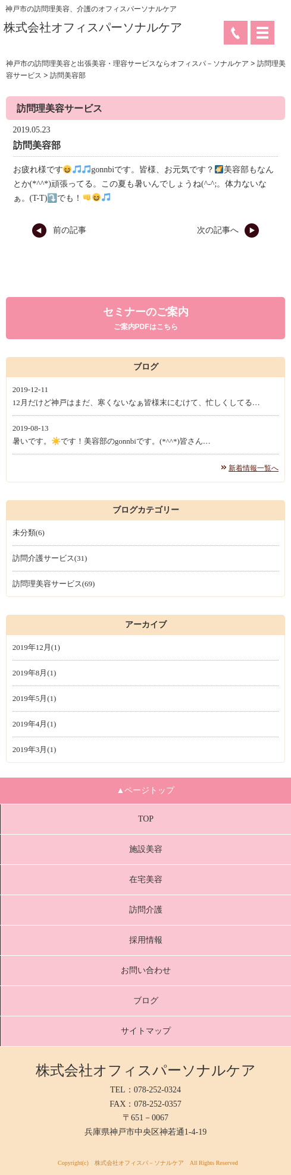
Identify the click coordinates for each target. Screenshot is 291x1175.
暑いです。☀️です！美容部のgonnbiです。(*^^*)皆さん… (111, 441)
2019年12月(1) (36, 647)
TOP (146, 818)
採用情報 (145, 940)
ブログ (145, 1000)
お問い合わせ (146, 970)
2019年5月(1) (34, 698)
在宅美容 (145, 879)
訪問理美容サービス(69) (53, 583)
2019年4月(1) (34, 723)
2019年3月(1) (34, 749)
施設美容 (145, 849)
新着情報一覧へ (254, 468)
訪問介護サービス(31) (49, 558)
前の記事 (59, 230)
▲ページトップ (146, 790)
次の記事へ (228, 230)
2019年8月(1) (34, 672)
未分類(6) (28, 532)
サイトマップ (146, 1030)
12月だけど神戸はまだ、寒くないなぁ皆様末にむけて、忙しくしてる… (136, 402)
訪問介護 (145, 909)
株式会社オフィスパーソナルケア (93, 27)
